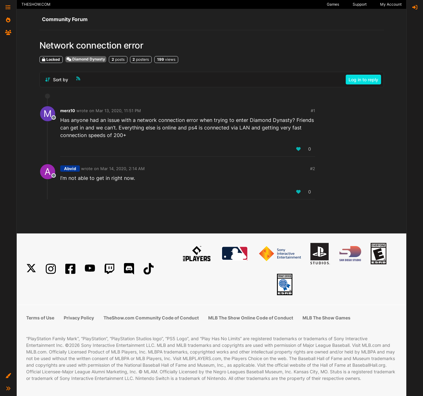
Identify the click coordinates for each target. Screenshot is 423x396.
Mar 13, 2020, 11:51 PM (118, 110)
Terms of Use (40, 317)
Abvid (70, 168)
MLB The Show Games (326, 317)
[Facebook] (70, 269)
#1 (313, 110)
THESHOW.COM (35, 4)
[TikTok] (149, 269)
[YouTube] (90, 269)
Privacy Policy (79, 317)
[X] (31, 269)
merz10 (67, 110)
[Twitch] (109, 269)
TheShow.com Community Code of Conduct (151, 317)
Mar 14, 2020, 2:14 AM (122, 168)
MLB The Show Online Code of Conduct (250, 317)
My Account (391, 4)
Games (333, 4)
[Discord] (129, 269)
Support (360, 4)
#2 (312, 168)
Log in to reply (363, 79)
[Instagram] (51, 269)
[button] (8, 376)
